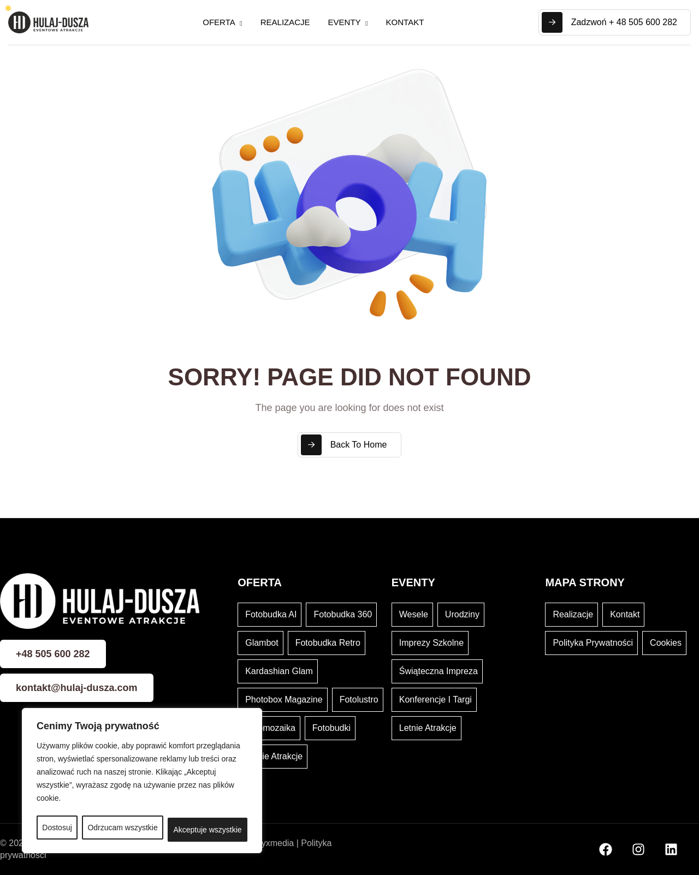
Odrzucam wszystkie (122, 827)
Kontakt (405, 22)
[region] (142, 780)
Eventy (344, 22)
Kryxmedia (273, 843)
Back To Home (344, 444)
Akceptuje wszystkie (207, 829)
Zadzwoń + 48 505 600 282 (609, 22)
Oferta (219, 22)
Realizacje (285, 22)
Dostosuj (57, 827)
